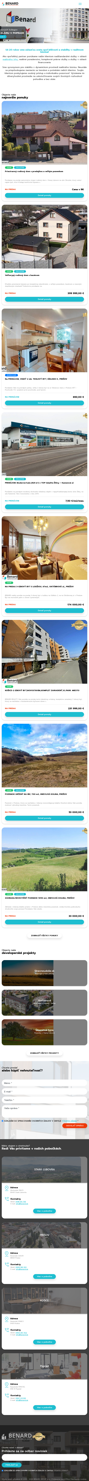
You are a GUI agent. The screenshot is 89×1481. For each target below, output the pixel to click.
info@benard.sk (22, 1204)
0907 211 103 (21, 1398)
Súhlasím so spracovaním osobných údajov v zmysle (41, 1121)
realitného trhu (10, 59)
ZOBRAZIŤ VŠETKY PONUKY (44, 935)
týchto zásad (69, 1121)
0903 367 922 (21, 1333)
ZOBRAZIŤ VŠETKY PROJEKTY (44, 1053)
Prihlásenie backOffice (61, 1479)
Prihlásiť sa (11, 1465)
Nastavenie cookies (78, 1479)
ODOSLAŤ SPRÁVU (75, 1125)
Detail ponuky (44, 195)
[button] (6, 25)
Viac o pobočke (44, 1211)
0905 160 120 (21, 1267)
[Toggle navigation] (80, 4)
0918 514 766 (21, 1202)
